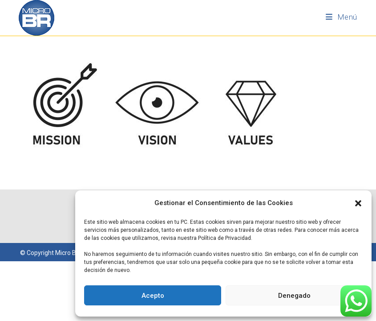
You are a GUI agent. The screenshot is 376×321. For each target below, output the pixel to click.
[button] (358, 203)
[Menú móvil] (341, 16)
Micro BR (67, 252)
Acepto (153, 296)
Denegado (294, 296)
